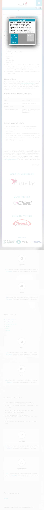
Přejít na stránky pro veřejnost (30, 38)
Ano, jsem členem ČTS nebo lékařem (14, 39)
